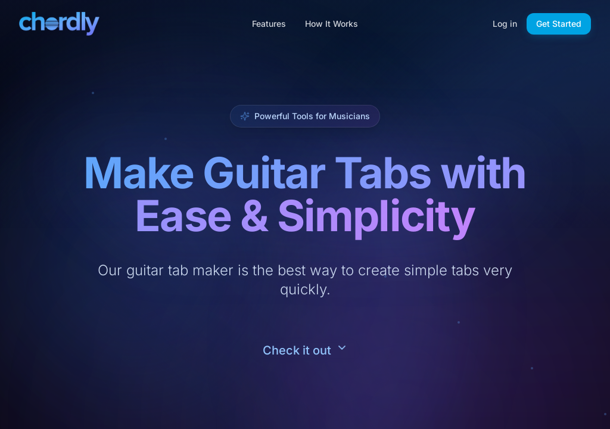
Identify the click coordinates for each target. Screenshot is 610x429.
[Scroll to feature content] (305, 350)
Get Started (558, 23)
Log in (505, 23)
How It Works (331, 23)
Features (269, 23)
